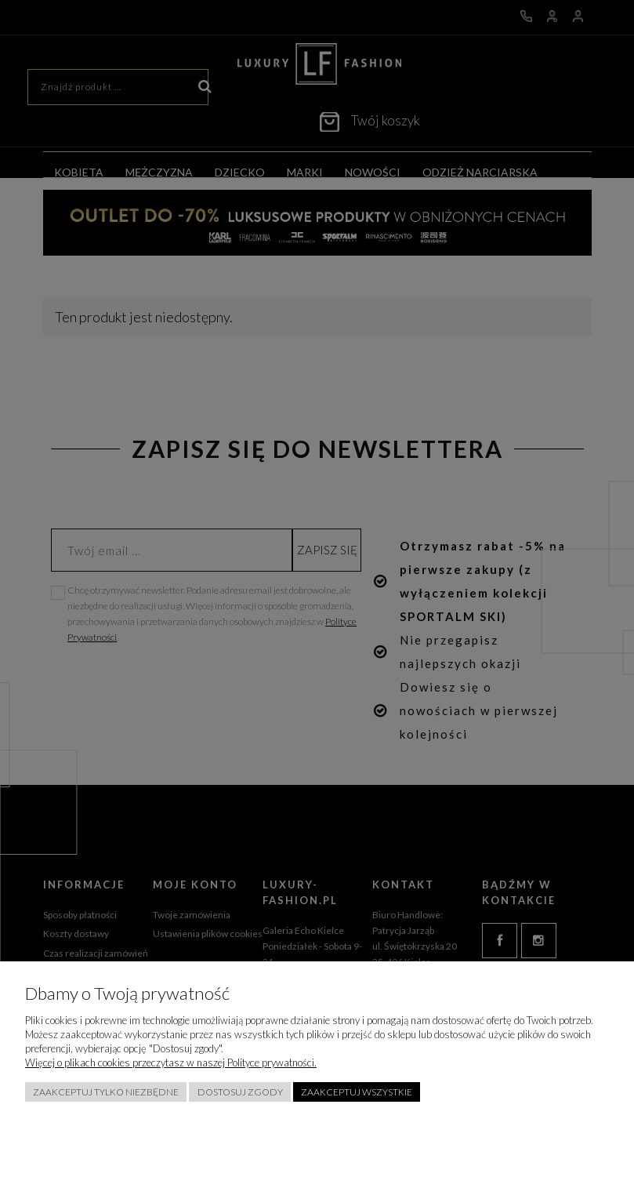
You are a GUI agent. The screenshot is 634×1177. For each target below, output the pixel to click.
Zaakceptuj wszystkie (356, 1092)
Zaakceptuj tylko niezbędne (106, 1092)
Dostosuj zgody (240, 1092)
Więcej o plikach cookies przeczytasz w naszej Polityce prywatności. (171, 1062)
